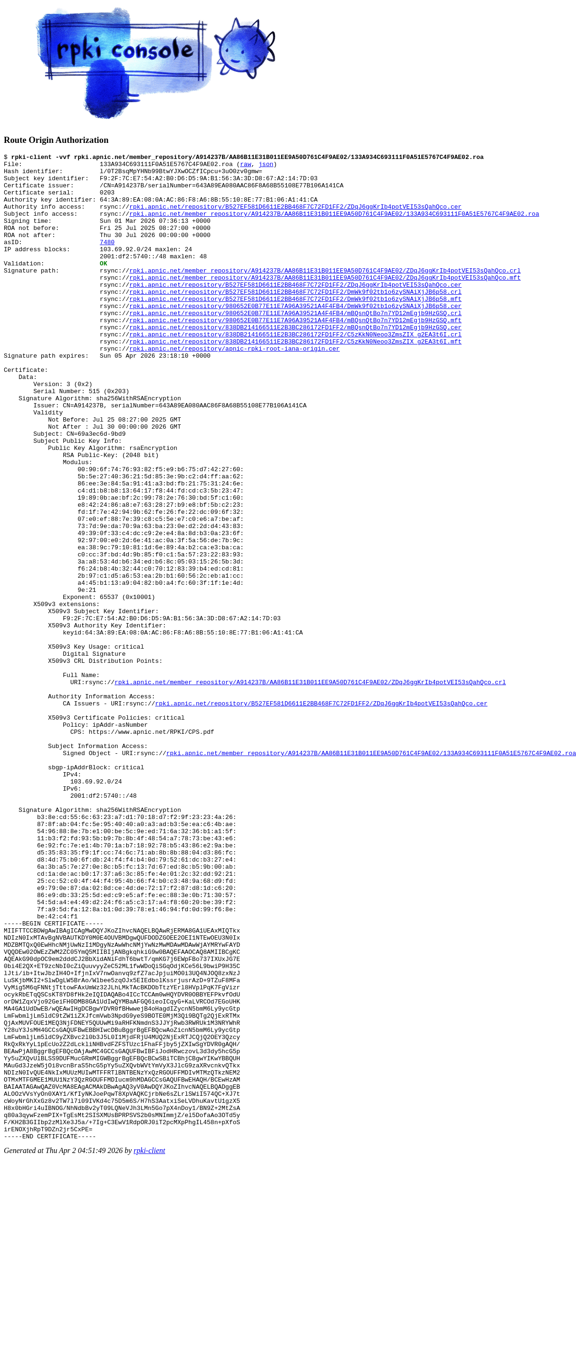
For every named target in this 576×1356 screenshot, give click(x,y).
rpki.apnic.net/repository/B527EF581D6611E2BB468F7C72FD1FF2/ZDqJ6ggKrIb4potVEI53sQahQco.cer (295, 217)
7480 (107, 260)
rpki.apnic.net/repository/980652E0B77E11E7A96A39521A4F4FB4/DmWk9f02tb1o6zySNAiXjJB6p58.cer (295, 337)
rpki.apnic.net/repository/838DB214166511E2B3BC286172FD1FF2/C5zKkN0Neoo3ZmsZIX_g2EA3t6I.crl (295, 371)
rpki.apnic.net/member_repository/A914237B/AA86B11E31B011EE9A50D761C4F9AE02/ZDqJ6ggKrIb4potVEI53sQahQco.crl (325, 294)
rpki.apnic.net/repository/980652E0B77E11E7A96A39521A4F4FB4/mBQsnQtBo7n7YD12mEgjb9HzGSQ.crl (295, 345)
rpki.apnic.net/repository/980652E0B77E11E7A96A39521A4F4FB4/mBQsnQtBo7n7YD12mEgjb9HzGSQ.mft (295, 354)
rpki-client (149, 1348)
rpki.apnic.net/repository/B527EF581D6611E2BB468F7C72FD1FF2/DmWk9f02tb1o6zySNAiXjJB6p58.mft (295, 328)
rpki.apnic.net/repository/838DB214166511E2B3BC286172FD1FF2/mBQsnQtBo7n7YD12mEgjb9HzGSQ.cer (295, 362)
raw (245, 166)
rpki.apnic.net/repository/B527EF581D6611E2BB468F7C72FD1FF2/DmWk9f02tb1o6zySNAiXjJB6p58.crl (295, 320)
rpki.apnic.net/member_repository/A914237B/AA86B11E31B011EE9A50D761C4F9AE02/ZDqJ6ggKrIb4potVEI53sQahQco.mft (325, 303)
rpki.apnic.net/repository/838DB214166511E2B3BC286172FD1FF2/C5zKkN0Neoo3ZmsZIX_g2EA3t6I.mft (295, 379)
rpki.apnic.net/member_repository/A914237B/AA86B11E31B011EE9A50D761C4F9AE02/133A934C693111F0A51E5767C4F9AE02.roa (334, 226)
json (265, 166)
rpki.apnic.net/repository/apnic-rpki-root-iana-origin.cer (234, 388)
